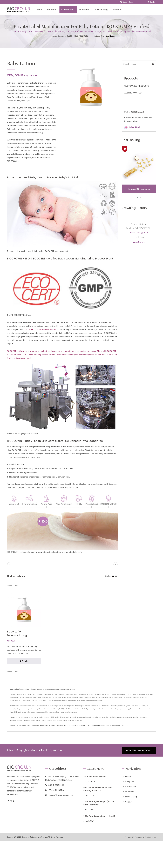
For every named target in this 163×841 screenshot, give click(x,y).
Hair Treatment (80, 725)
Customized (68, 9)
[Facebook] (8, 801)
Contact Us (123, 725)
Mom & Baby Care (97, 36)
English (153, 2)
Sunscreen (52, 725)
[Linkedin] (14, 801)
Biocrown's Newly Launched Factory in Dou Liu (97, 789)
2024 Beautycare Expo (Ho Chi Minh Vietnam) (98, 803)
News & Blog (102, 9)
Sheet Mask (44, 725)
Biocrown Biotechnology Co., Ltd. (35, 837)
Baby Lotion (110, 36)
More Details (138, 242)
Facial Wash (70, 725)
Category (61, 36)
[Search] (134, 2)
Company (52, 9)
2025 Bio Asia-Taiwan (94, 776)
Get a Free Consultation (138, 750)
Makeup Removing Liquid (100, 725)
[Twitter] (11, 801)
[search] (121, 2)
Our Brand (85, 9)
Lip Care (88, 725)
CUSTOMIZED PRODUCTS (77, 36)
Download (132, 127)
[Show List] (116, 575)
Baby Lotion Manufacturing (17, 633)
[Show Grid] (112, 575)
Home (39, 9)
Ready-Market (150, 837)
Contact (118, 9)
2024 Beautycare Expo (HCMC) (99, 816)
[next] (115, 564)
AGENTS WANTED (132, 92)
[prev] (9, 564)
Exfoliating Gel (61, 725)
